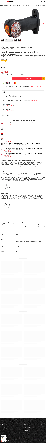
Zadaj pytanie (5, 118)
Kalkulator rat (24, 105)
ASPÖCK (6, 65)
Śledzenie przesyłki (5, 424)
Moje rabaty (26, 430)
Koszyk (25, 424)
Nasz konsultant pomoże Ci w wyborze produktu (21, 100)
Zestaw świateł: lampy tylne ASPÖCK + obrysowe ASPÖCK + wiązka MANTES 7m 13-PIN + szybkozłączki (23, 148)
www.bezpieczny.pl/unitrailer (36, 86)
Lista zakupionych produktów (29, 427)
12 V (4, 46)
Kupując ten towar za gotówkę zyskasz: (12, 96)
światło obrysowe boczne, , (19, 47)
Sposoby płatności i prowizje (6, 440)
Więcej (28, 254)
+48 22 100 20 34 (34, 100)
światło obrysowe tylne (28, 47)
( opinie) (12, 66)
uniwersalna (8, 43)
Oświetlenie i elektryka (12, 5)
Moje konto (26, 421)
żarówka (7, 44)
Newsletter (26, 432)
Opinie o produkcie (6, 115)
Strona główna (6, 5)
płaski (12, 48)
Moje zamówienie (4, 421)
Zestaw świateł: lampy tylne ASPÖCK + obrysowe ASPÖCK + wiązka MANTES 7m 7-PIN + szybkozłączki (23, 138)
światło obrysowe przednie (19, 47)
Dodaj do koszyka (27, 78)
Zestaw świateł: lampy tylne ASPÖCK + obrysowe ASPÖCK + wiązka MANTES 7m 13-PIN (20, 122)
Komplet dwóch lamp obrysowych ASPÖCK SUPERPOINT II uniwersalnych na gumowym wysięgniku (22, 143)
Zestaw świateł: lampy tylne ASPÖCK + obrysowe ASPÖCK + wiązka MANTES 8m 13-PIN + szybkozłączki (23, 127)
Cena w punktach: (8, 95)
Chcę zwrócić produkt (5, 427)
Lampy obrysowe (19, 5)
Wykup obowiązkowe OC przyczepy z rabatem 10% (23, 86)
